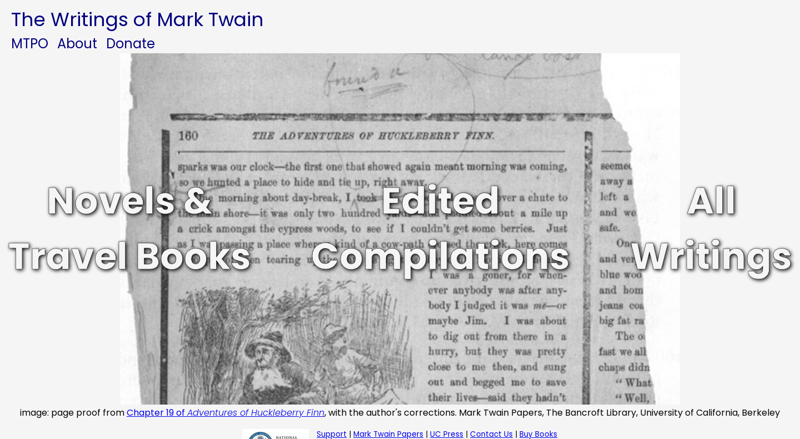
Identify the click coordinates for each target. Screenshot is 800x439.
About (77, 43)
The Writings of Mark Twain (137, 19)
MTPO (29, 43)
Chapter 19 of (225, 412)
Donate (130, 43)
